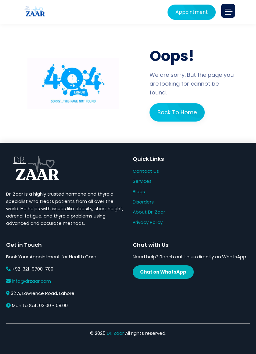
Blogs (139, 191)
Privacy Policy (148, 222)
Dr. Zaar (115, 333)
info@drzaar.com (31, 281)
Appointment (189, 12)
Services (142, 181)
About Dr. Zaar (149, 212)
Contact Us (146, 171)
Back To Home (177, 112)
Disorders (143, 202)
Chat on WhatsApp (163, 272)
